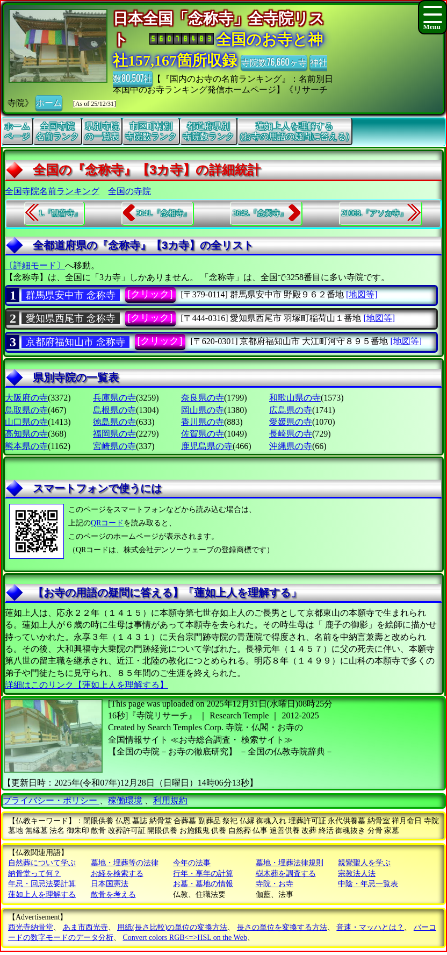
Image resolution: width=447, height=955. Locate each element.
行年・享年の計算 (203, 874)
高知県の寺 (26, 433)
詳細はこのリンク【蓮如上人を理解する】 (86, 684)
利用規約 (170, 800)
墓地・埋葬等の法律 (124, 863)
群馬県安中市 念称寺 (71, 295)
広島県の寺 (290, 410)
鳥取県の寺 (26, 410)
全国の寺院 (129, 191)
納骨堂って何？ (34, 874)
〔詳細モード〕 (35, 265)
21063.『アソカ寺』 (375, 213)
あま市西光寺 (85, 927)
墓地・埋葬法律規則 (289, 863)
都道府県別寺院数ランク (208, 131)
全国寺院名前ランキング (52, 191)
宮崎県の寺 (114, 446)
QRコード (107, 523)
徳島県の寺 (114, 421)
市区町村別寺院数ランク (151, 131)
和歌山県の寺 (295, 397)
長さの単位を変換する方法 (282, 927)
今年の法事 (192, 863)
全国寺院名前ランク (57, 131)
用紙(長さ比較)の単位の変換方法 (172, 927)
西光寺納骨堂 (30, 927)
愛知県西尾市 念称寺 (71, 318)
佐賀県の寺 (202, 433)
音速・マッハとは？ (370, 927)
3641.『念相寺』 (163, 213)
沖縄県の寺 (290, 446)
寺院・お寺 (274, 884)
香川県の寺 (202, 421)
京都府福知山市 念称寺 (75, 342)
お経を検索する (117, 874)
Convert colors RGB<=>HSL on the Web (185, 937)
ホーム (49, 102)
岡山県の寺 (202, 410)
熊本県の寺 (26, 446)
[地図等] (362, 294)
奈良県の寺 (202, 397)
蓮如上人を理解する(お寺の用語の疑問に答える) (294, 131)
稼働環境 (125, 800)
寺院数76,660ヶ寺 (274, 61)
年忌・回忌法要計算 (42, 884)
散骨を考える (113, 894)
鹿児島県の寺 (207, 446)
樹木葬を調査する (286, 874)
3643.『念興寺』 (260, 213)
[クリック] (150, 294)
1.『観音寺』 (60, 213)
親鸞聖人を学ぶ (364, 863)
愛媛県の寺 (290, 421)
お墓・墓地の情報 (203, 884)
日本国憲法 (109, 884)
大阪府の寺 (26, 397)
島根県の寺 (114, 410)
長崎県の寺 (290, 433)
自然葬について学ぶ (42, 863)
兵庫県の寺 (114, 397)
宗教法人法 (357, 874)
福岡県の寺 (114, 433)
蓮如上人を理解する (42, 894)
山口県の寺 (26, 421)
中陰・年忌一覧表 (368, 884)
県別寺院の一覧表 (102, 131)
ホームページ (17, 131)
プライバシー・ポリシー (51, 800)
